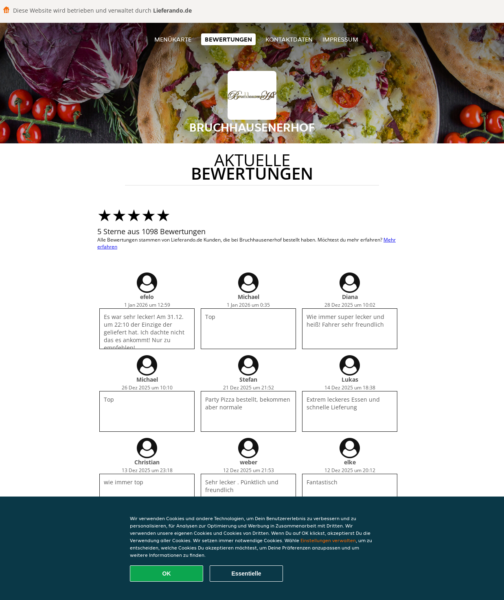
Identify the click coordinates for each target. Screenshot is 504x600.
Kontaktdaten (289, 39)
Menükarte (172, 39)
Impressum (340, 39)
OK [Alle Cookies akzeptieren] (166, 573)
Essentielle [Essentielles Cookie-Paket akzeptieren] (246, 573)
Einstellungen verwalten (328, 540)
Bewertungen (228, 39)
